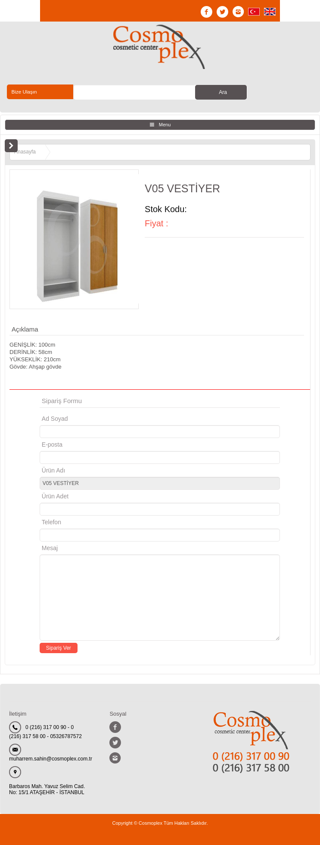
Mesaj (50, 548)
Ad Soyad (55, 418)
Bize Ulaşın (24, 92)
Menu (165, 124)
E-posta (88, 444)
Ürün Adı (53, 470)
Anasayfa (25, 152)
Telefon (51, 522)
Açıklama (25, 329)
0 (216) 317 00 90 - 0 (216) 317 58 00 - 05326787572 (45, 731)
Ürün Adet (55, 496)
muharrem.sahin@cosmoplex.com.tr (50, 759)
